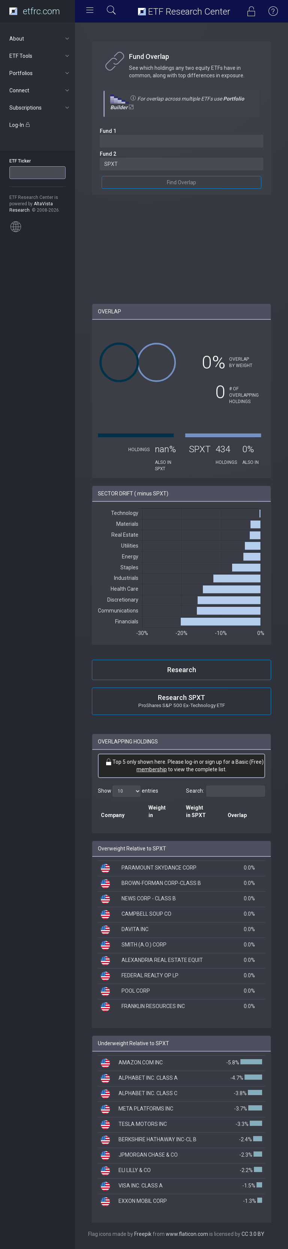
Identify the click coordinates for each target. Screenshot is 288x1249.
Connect (39, 90)
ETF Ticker (20, 161)
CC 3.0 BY (253, 1234)
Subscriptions (39, 108)
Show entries (128, 791)
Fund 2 (108, 154)
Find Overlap (181, 182)
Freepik (143, 1234)
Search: (225, 791)
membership (151, 769)
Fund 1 (108, 131)
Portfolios (39, 73)
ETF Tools (39, 56)
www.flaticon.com (187, 1234)
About (39, 39)
